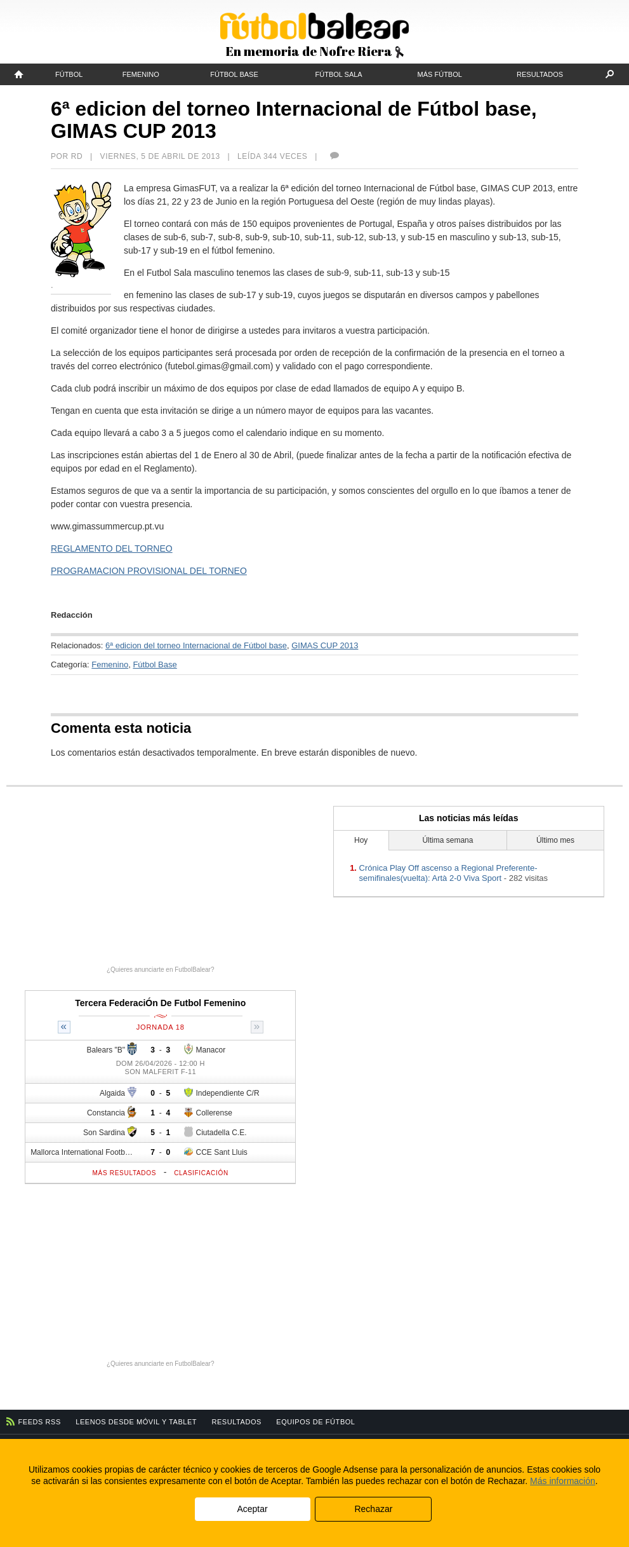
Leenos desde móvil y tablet (136, 1422)
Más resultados (125, 1172)
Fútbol (69, 74)
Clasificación (201, 1172)
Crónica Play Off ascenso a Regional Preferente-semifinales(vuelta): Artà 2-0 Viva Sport (448, 873)
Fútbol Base (234, 74)
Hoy (360, 840)
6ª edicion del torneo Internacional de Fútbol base (196, 645)
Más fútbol (440, 74)
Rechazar (373, 1509)
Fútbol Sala (338, 74)
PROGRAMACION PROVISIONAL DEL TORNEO (149, 571)
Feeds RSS (39, 1422)
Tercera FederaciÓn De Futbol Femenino (160, 1003)
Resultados (540, 74)
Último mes (555, 840)
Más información (562, 1481)
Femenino (140, 74)
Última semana (447, 840)
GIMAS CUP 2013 (324, 645)
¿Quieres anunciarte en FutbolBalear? (161, 969)
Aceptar (252, 1509)
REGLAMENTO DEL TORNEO (112, 548)
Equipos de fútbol (315, 1422)
